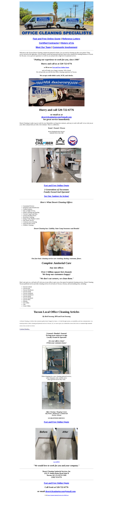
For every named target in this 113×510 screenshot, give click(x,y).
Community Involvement (65, 47)
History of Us (67, 43)
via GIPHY (56, 462)
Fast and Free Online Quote (46, 39)
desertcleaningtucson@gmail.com (56, 117)
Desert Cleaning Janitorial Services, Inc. (55, 495)
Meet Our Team (43, 47)
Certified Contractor (49, 43)
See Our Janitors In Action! (56, 196)
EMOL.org (66, 495)
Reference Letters (71, 39)
